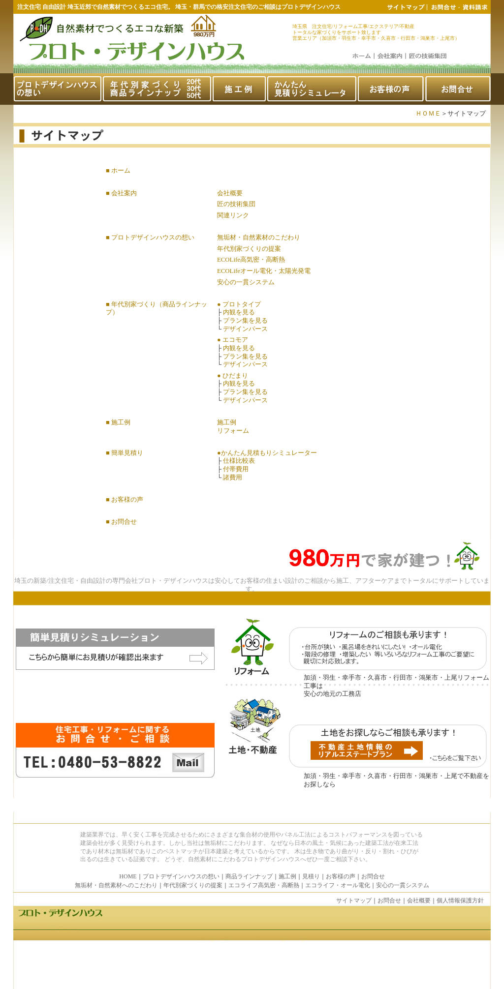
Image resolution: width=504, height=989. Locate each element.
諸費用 (232, 477)
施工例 (226, 422)
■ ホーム (118, 170)
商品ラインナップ (249, 876)
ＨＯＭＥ (428, 113)
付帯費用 (236, 469)
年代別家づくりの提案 (249, 248)
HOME (127, 876)
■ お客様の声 (124, 499)
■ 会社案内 (121, 193)
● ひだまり (232, 375)
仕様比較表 (239, 460)
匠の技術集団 (236, 204)
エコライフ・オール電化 (337, 885)
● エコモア (232, 339)
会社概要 (230, 193)
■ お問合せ (121, 521)
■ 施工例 (118, 422)
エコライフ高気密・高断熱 (263, 885)
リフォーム (233, 430)
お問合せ (373, 876)
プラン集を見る (245, 320)
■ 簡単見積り (124, 453)
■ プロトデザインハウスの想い (150, 237)
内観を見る (239, 312)
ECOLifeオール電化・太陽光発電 (264, 271)
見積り (311, 876)
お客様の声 (340, 876)
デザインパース (245, 329)
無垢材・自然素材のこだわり (258, 237)
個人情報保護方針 (460, 900)
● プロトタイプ (239, 304)
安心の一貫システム (246, 282)
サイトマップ (354, 900)
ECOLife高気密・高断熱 (251, 259)
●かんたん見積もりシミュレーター (267, 453)
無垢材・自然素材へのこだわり (116, 885)
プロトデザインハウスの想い (181, 876)
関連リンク (233, 215)
